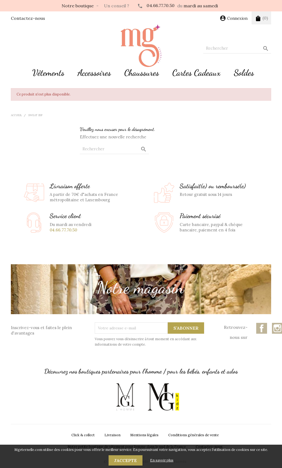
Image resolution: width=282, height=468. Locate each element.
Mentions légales (144, 435)
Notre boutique (78, 5)
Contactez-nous (28, 18)
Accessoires (94, 72)
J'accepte (125, 460)
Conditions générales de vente (193, 435)
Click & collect (83, 435)
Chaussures (141, 72)
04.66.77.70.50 (161, 5)
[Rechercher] (237, 48)
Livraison (112, 435)
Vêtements (48, 72)
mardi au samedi (200, 5)
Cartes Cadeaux (196, 72)
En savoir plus (161, 460)
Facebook (261, 328)
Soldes (244, 72)
